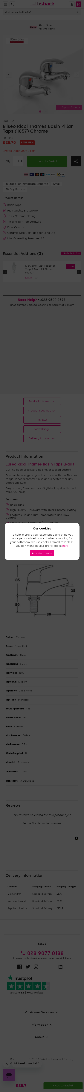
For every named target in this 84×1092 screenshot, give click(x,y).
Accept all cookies (42, 553)
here (65, 545)
